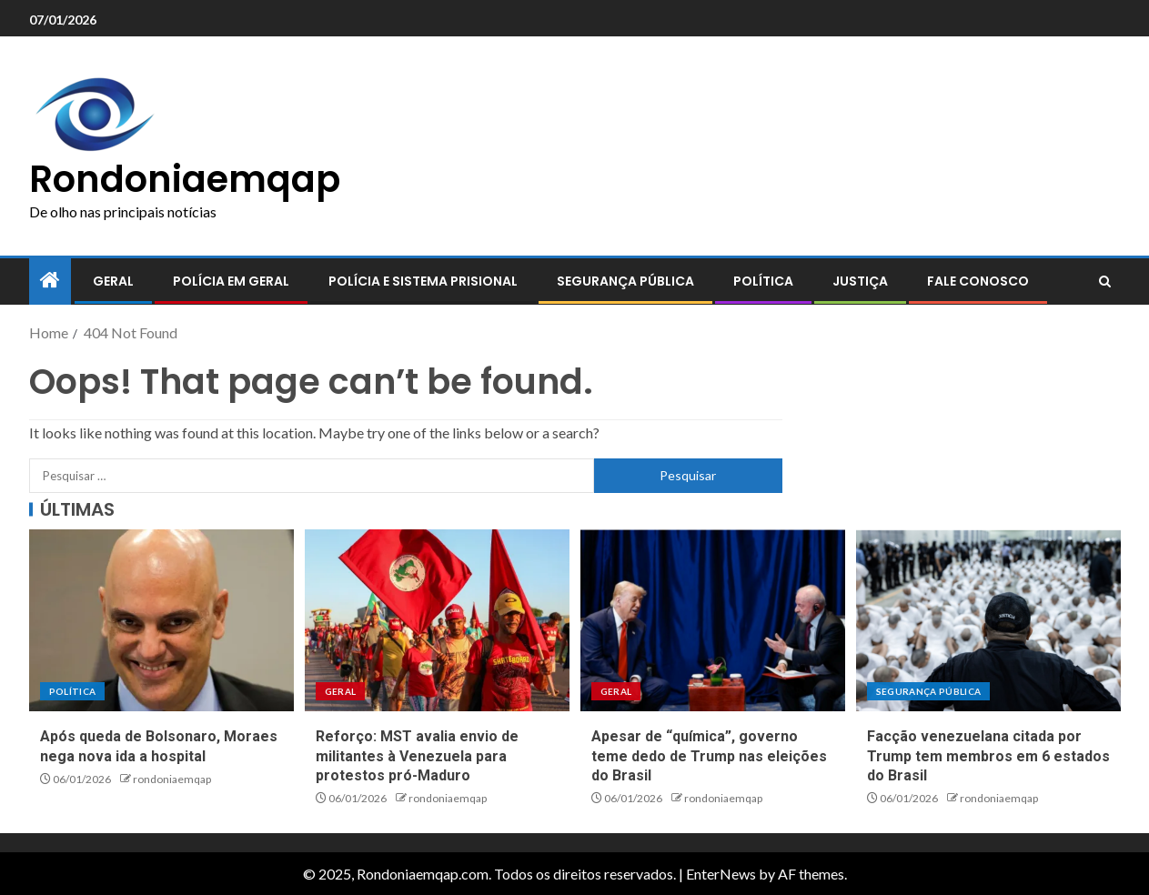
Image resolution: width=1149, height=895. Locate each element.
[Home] (50, 280)
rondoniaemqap (172, 779)
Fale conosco (978, 281)
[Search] (1105, 282)
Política (763, 281)
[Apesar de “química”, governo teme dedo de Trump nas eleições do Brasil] (712, 620)
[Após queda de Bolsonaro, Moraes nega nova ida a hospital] (161, 620)
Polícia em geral (231, 281)
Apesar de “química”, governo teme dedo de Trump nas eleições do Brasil (709, 756)
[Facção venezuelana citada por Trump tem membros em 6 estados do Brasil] (988, 620)
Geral (113, 281)
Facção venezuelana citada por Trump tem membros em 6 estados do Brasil (988, 756)
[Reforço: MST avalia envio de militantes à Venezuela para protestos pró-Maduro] (437, 620)
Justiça (860, 281)
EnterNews (721, 873)
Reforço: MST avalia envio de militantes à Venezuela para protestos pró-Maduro (417, 756)
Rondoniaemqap (184, 179)
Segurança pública (625, 281)
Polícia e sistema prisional (423, 281)
